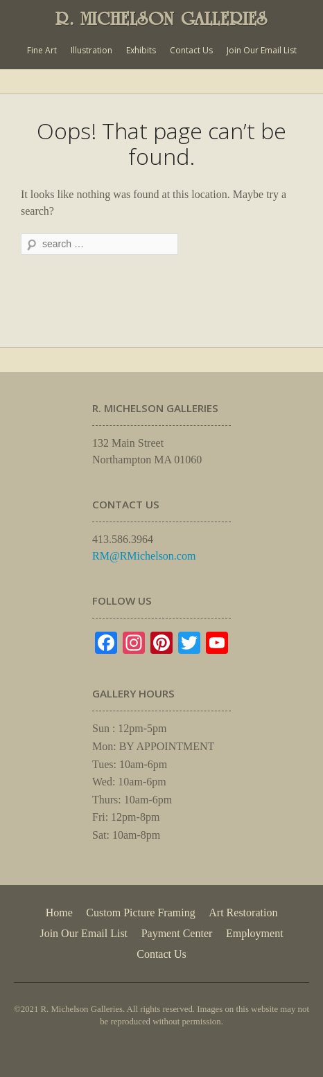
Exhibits (141, 50)
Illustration (91, 50)
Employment (254, 933)
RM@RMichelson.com (143, 556)
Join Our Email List (262, 50)
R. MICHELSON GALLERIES (161, 18)
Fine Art (42, 50)
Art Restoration (243, 912)
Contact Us (191, 50)
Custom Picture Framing (140, 912)
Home (59, 912)
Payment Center (177, 933)
